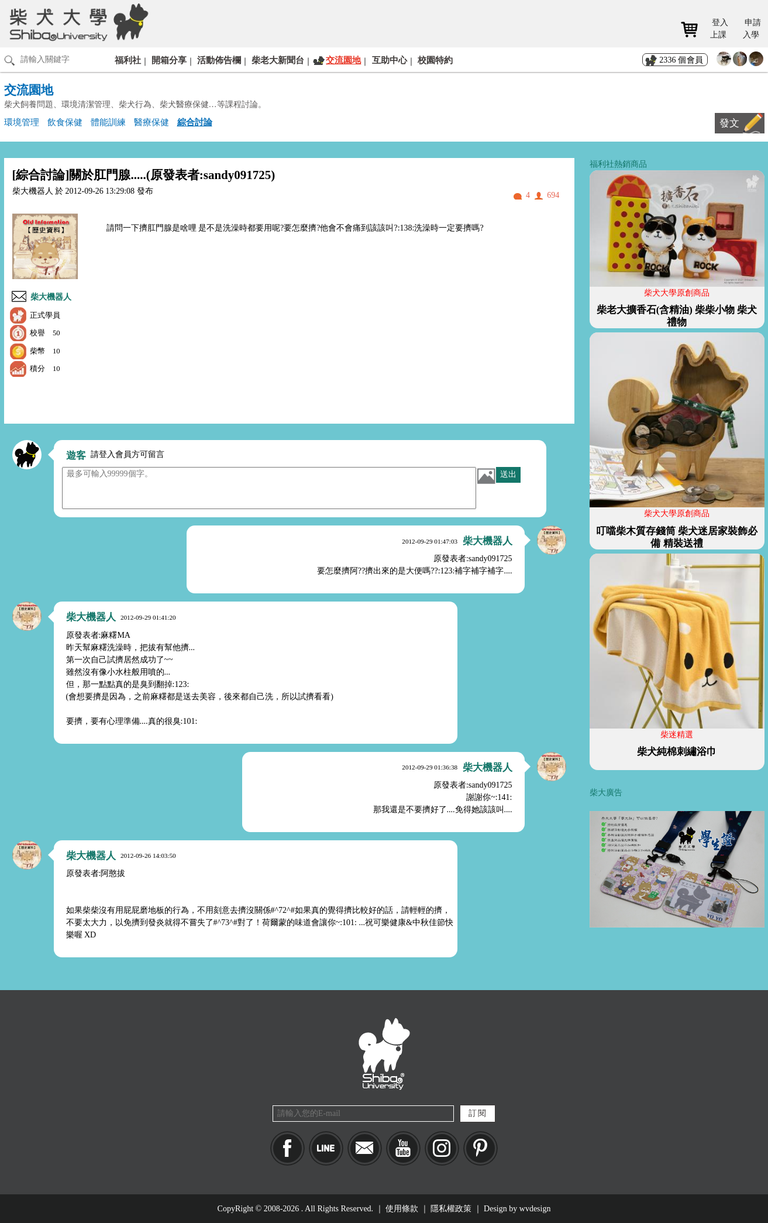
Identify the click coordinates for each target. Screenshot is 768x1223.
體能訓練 (108, 122)
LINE (326, 1148)
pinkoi (480, 1148)
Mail (365, 1148)
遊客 (76, 455)
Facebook (287, 1148)
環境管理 (21, 122)
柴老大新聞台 (278, 60)
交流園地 (343, 60)
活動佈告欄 (219, 60)
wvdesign (535, 1208)
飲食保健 (64, 122)
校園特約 (435, 60)
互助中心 (389, 60)
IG (442, 1148)
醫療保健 (151, 122)
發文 (729, 123)
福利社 (128, 60)
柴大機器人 (50, 297)
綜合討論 (194, 122)
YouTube (403, 1148)
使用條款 (401, 1208)
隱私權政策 (451, 1208)
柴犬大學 (77, 21)
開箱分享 (169, 60)
